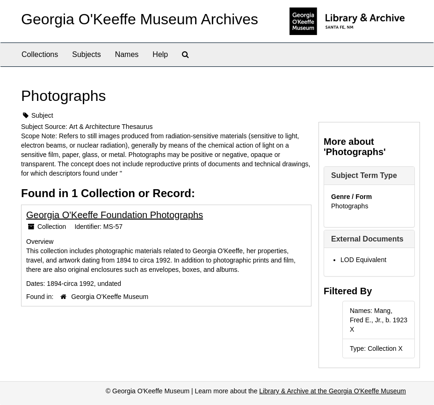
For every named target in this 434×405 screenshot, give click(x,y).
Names (127, 54)
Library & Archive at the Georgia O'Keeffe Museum (332, 391)
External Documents (367, 239)
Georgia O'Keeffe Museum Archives (139, 19)
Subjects (86, 54)
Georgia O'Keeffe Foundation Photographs (114, 215)
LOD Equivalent (363, 259)
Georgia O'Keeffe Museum (109, 296)
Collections (40, 54)
